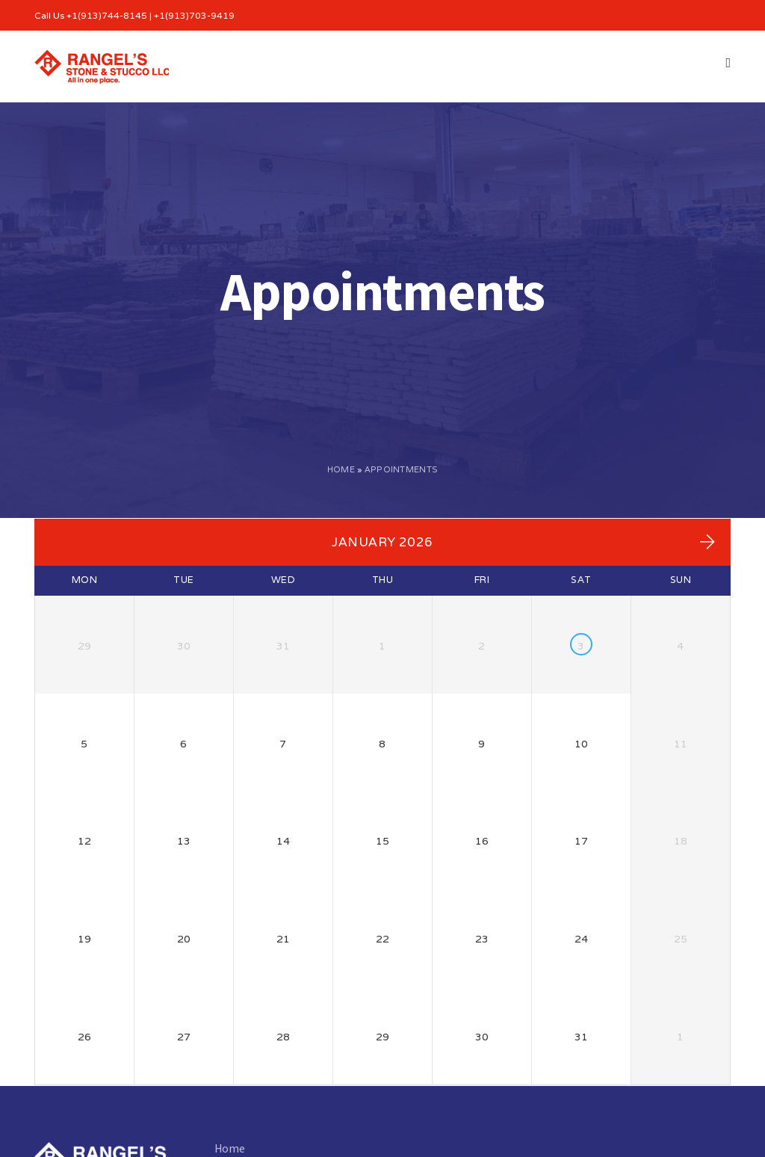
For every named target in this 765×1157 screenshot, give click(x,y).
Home (341, 469)
